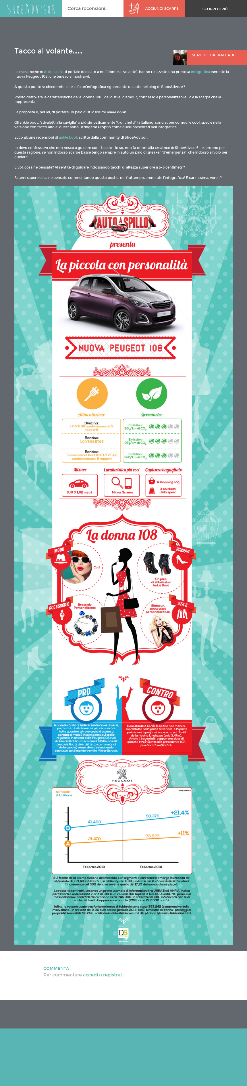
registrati (113, 975)
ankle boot (68, 137)
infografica (200, 72)
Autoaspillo (53, 72)
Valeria (226, 55)
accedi (90, 975)
